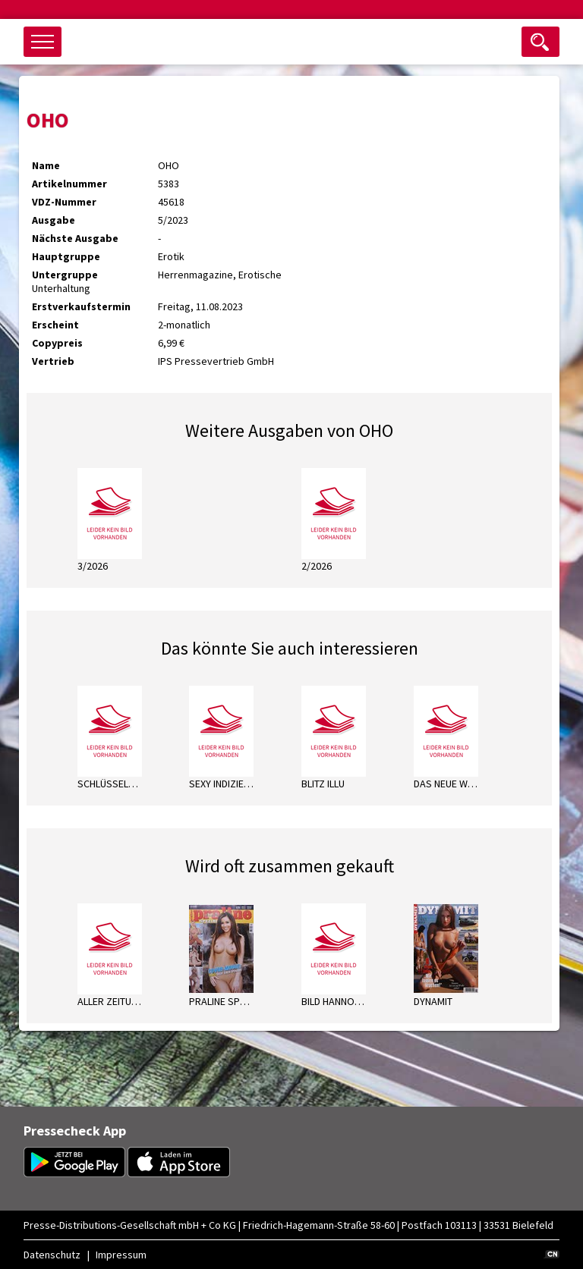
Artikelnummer (69, 183)
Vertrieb (53, 361)
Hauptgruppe (66, 256)
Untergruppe (65, 274)
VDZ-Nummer (64, 202)
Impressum (121, 1254)
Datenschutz (52, 1254)
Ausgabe (53, 220)
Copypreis (57, 343)
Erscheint (55, 324)
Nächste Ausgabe (75, 238)
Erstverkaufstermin (81, 306)
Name (46, 165)
